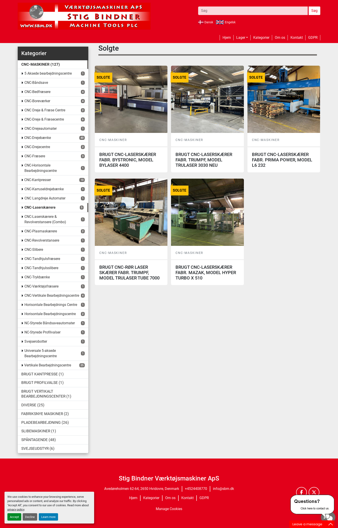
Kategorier (261, 37)
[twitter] (314, 492)
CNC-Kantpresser (37, 180)
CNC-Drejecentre (37, 147)
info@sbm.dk (223, 489)
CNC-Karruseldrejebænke (44, 189)
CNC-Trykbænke (37, 277)
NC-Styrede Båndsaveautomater (49, 323)
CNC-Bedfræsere (37, 92)
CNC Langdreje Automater (44, 198)
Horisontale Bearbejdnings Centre (50, 305)
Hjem (227, 37)
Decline (30, 517)
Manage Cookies (169, 509)
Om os (280, 37)
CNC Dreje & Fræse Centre (44, 110)
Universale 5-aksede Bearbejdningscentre (40, 353)
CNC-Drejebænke (37, 138)
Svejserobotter (35, 341)
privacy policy (15, 509)
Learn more (48, 517)
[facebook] (301, 492)
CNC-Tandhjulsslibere (41, 268)
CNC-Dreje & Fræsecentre (44, 119)
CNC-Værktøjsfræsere (41, 286)
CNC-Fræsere (34, 156)
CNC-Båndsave (36, 82)
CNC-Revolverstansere (41, 240)
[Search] (253, 10)
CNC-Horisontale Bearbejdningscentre (40, 168)
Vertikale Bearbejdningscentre (47, 365)
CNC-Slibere (33, 249)
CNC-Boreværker (37, 101)
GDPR (313, 37)
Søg (314, 11)
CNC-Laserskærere (40, 207)
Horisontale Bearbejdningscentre (50, 314)
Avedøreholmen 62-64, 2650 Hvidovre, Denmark (141, 489)
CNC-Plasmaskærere (40, 231)
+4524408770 (196, 489)
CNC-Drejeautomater (40, 128)
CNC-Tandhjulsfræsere (42, 259)
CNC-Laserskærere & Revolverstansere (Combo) (45, 219)
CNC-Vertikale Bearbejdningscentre (51, 295)
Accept (14, 517)
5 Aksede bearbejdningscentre (48, 73)
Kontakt (296, 37)
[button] (242, 37)
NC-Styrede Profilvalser (42, 332)
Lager (240, 37)
